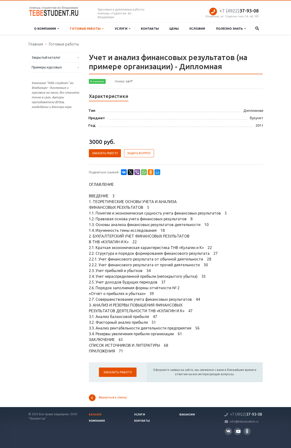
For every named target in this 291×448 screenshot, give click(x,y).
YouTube (238, 431)
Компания (97, 420)
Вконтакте (228, 431)
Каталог (95, 414)
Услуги (122, 28)
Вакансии (187, 414)
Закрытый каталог (46, 57)
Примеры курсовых (47, 67)
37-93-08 (239, 10)
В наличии (97, 81)
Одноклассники (247, 431)
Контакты (150, 28)
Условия (197, 28)
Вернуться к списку (108, 397)
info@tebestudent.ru (244, 421)
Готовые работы (86, 28)
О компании (46, 28)
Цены (174, 28)
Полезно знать (231, 28)
